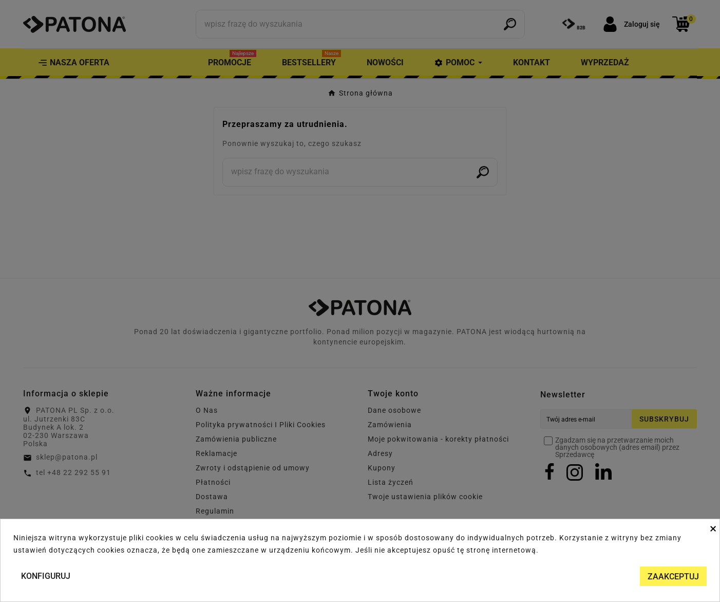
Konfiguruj (45, 576)
